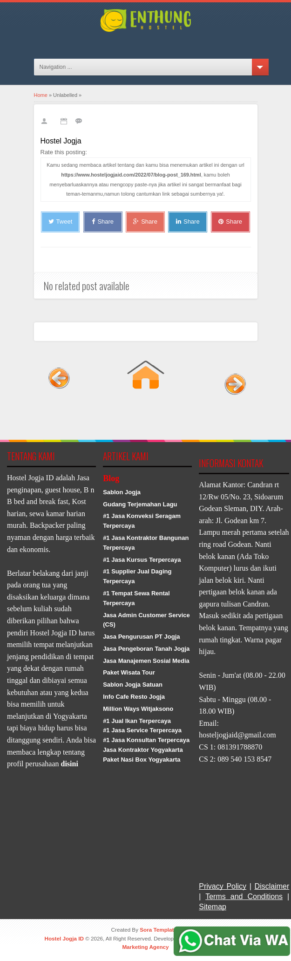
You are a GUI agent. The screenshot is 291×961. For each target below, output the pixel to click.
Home (40, 95)
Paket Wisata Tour (129, 672)
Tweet (60, 221)
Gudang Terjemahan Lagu (140, 504)
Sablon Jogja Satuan (132, 684)
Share (103, 221)
